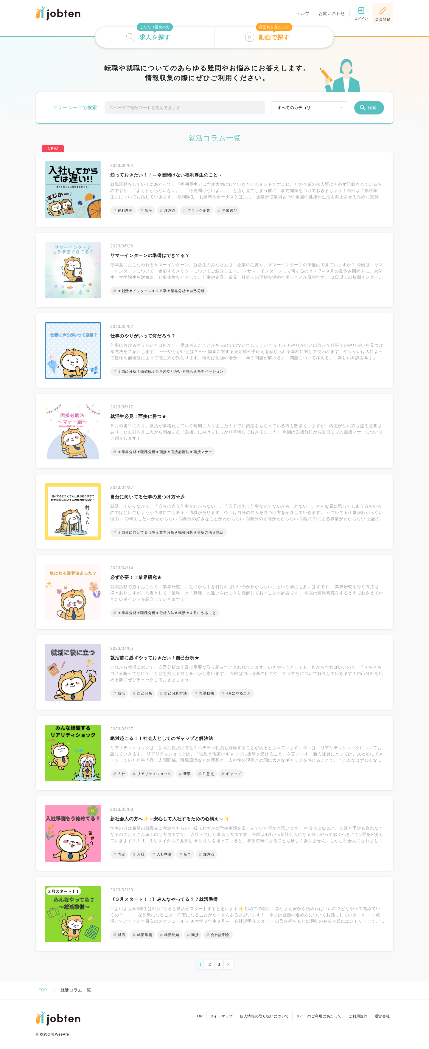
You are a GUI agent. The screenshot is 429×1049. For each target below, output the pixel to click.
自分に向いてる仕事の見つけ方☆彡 (154, 497)
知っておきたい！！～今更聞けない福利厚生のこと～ (177, 175)
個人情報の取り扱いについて (257, 1014)
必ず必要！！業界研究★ (141, 577)
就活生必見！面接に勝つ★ (143, 416)
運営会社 (381, 1014)
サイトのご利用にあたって (313, 1014)
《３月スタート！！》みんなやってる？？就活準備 (174, 899)
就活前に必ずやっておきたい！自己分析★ (163, 658)
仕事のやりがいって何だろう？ (149, 336)
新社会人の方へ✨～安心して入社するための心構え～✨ (181, 819)
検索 (367, 107)
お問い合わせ (328, 13)
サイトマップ (211, 1014)
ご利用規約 (355, 1014)
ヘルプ (298, 13)
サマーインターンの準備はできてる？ (157, 255)
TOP (43, 990)
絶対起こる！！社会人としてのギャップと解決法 (171, 738)
